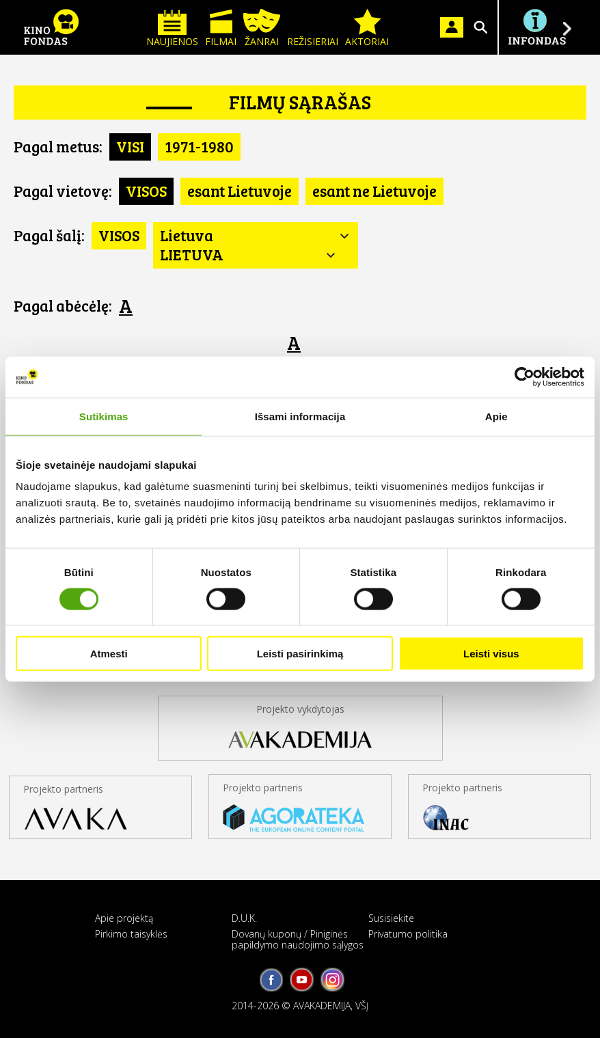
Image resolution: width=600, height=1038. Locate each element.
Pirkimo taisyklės (131, 933)
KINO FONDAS (51, 27)
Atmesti (109, 653)
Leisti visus (491, 653)
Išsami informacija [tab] (300, 416)
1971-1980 (199, 146)
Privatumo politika (408, 933)
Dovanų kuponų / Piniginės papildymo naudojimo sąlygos (298, 939)
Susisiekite (391, 918)
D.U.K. (244, 918)
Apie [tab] (496, 416)
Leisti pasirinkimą (300, 653)
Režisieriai (312, 28)
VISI (130, 146)
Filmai (220, 28)
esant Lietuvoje (239, 190)
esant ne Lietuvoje (374, 190)
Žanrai (261, 28)
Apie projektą (124, 918)
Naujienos (172, 28)
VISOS (146, 190)
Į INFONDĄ (536, 27)
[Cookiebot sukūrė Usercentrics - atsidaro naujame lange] (524, 376)
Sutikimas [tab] (103, 416)
